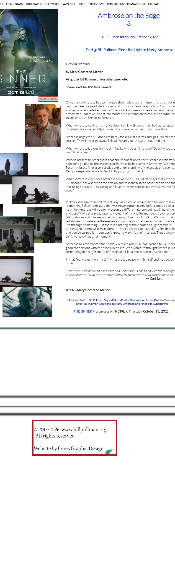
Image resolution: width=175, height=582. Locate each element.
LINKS (81, 4)
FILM (9, 4)
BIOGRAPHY (34, 4)
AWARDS (69, 4)
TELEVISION (52, 4)
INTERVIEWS (96, 4)
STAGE (19, 4)
